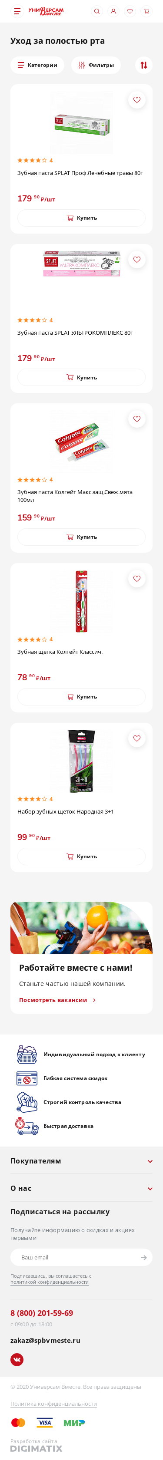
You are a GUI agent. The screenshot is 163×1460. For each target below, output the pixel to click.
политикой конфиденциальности (49, 1282)
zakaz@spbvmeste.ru (45, 1340)
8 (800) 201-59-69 (41, 1313)
